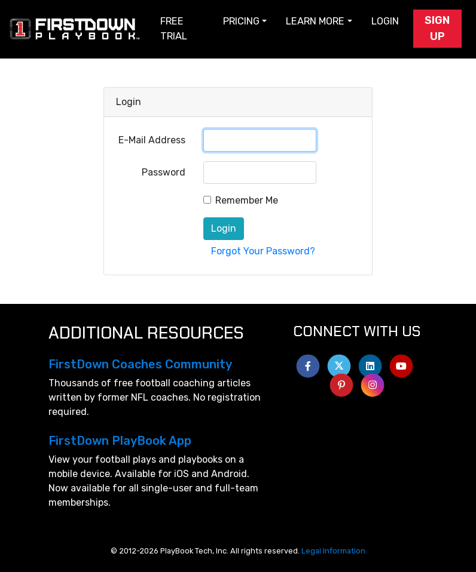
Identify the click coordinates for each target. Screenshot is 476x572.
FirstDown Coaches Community (140, 364)
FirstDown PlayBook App (119, 440)
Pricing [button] (241, 21)
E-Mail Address (151, 140)
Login (385, 21)
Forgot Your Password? (263, 251)
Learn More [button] (315, 21)
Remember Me (246, 200)
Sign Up (437, 28)
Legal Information (333, 550)
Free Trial (173, 29)
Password (163, 172)
